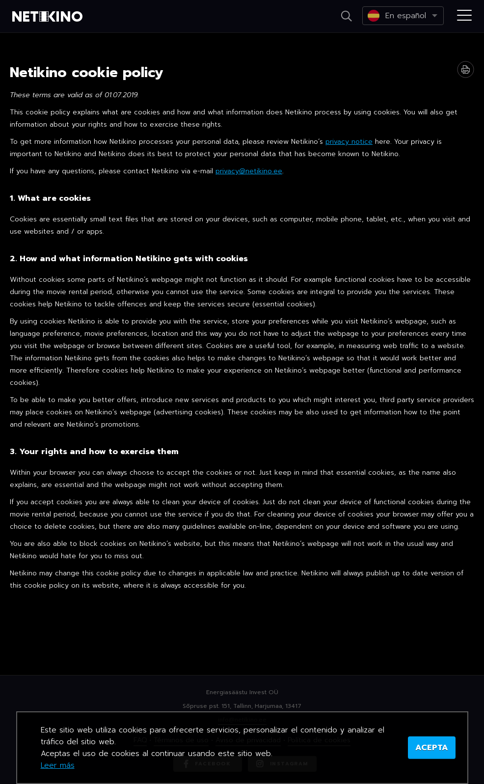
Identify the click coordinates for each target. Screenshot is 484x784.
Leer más (58, 765)
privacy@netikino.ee (248, 171)
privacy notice (349, 141)
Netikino (49, 17)
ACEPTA (431, 748)
